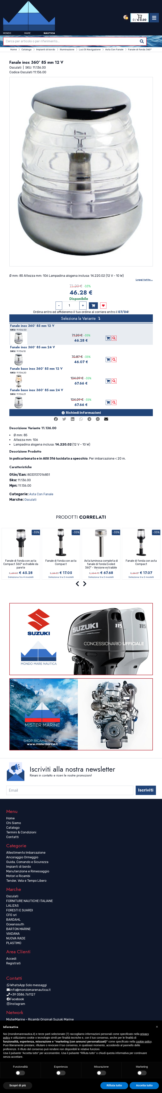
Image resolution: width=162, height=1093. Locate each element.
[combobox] (75, 41)
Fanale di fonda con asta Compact (60, 562)
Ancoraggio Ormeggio (22, 857)
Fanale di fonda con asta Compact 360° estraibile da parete (20, 564)
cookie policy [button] (143, 1041)
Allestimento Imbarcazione (25, 852)
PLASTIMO (13, 943)
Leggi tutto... (144, 279)
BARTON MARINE (18, 929)
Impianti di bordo (18, 866)
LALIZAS (12, 905)
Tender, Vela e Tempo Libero (26, 881)
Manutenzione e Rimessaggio (27, 871)
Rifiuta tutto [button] (114, 1085)
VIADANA (13, 934)
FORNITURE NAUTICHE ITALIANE (29, 901)
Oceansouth (15, 924)
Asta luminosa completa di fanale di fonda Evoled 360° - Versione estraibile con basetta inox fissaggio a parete (101, 564)
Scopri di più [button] (17, 1085)
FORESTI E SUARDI (19, 910)
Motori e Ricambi (18, 876)
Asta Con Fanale (41, 494)
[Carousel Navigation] (81, 583)
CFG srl (11, 915)
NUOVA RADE (15, 938)
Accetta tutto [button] (144, 1085)
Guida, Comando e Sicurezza (27, 862)
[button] (157, 1027)
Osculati (30, 499)
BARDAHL (13, 919)
